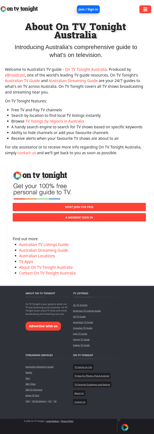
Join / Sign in (88, 9)
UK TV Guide (79, 316)
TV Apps (26, 261)
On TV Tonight (80, 305)
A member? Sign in (79, 217)
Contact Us (80, 401)
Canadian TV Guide (82, 327)
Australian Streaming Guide (73, 80)
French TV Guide (81, 339)
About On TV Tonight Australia (46, 267)
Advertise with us (43, 326)
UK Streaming (39, 401)
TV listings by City (83, 367)
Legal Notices (52, 421)
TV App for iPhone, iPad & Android (91, 375)
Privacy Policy (67, 421)
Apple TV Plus (32, 395)
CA (55, 401)
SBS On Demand (34, 389)
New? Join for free (79, 207)
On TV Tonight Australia (86, 69)
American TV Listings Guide (87, 310)
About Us (79, 393)
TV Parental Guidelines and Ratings (92, 384)
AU (49, 401)
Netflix (29, 372)
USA (28, 401)
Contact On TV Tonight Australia (47, 273)
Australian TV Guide (22, 80)
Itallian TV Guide (81, 345)
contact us (27, 152)
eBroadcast (15, 75)
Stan (28, 378)
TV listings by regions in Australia (54, 121)
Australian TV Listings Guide (44, 244)
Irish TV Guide (80, 333)
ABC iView (31, 383)
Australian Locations (37, 255)
